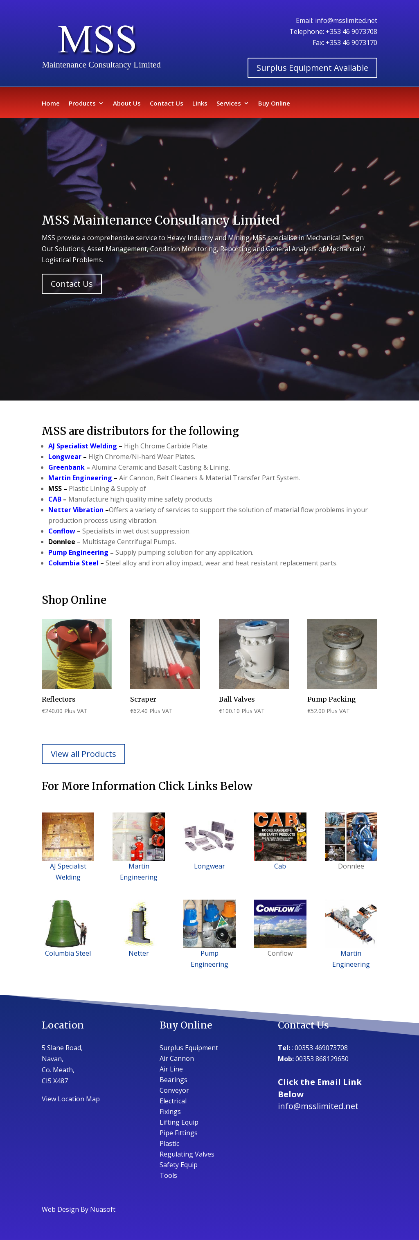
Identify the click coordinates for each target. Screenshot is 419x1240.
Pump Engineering (79, 552)
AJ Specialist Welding (82, 445)
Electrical (173, 1100)
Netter (138, 953)
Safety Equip (179, 1164)
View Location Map (71, 1098)
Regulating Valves (187, 1154)
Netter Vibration (76, 509)
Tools (168, 1175)
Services (228, 103)
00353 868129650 (322, 1058)
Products (82, 103)
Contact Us (166, 103)
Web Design (60, 1209)
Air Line (171, 1068)
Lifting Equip (179, 1122)
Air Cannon (177, 1058)
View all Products (83, 753)
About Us (127, 103)
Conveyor (174, 1090)
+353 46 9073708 (351, 31)
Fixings (170, 1111)
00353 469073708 (321, 1047)
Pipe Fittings (179, 1132)
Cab (280, 841)
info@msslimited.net (346, 20)
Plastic (169, 1143)
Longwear (64, 456)
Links (199, 103)
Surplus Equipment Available (312, 67)
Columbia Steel (73, 562)
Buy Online (274, 103)
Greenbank (66, 467)
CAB (54, 499)
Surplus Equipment (189, 1047)
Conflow (61, 531)
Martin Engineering (80, 477)
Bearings (173, 1079)
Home (51, 103)
